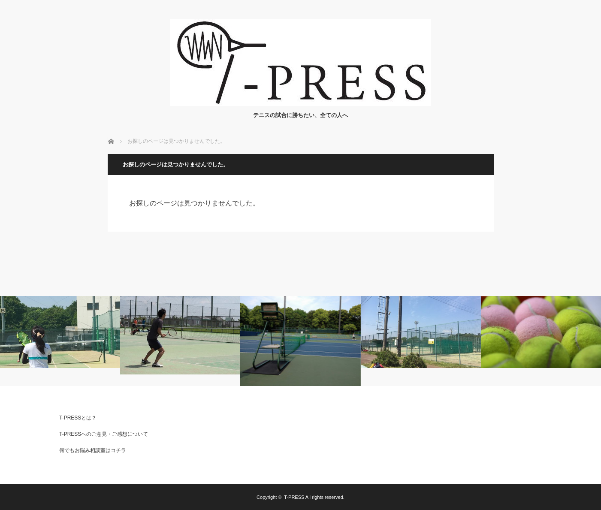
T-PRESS (294, 497)
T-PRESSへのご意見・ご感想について (103, 434)
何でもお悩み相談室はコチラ (92, 450)
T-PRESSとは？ (78, 418)
